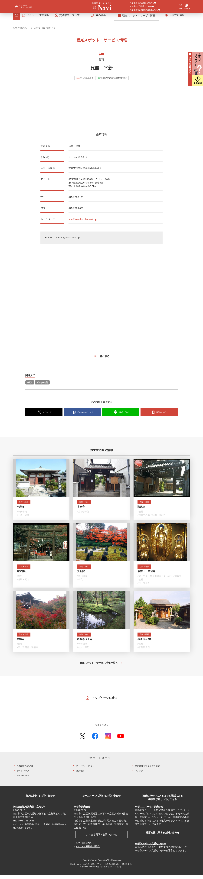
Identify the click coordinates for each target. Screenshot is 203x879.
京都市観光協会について (143, 3)
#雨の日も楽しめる (162, 579)
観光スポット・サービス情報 (30, 30)
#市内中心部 (42, 384)
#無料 (140, 513)
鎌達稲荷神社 (145, 642)
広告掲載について (85, 846)
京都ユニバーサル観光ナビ (149, 810)
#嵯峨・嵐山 (23, 582)
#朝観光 (177, 579)
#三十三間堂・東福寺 (27, 651)
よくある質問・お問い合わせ (101, 838)
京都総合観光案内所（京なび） (29, 810)
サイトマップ (23, 774)
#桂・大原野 (144, 586)
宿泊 (43, 30)
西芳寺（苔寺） (86, 642)
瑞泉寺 (141, 509)
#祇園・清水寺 (158, 517)
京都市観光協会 (82, 810)
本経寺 (20, 509)
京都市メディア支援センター (150, 847)
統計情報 (80, 774)
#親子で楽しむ (145, 579)
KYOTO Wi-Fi (23, 779)
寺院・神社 (24, 504)
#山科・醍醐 (23, 517)
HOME (15, 30)
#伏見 (80, 582)
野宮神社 (22, 574)
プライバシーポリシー (86, 769)
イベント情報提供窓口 (88, 850)
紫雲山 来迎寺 (146, 574)
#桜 (79, 579)
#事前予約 (22, 513)
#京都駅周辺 (83, 513)
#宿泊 (29, 384)
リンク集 (139, 774)
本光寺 (81, 509)
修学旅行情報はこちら (142, 6)
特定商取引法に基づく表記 (147, 769)
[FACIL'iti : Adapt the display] (23, 6)
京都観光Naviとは (25, 769)
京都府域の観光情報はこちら (145, 10)
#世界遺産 (82, 647)
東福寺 (20, 642)
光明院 (81, 574)
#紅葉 (84, 579)
